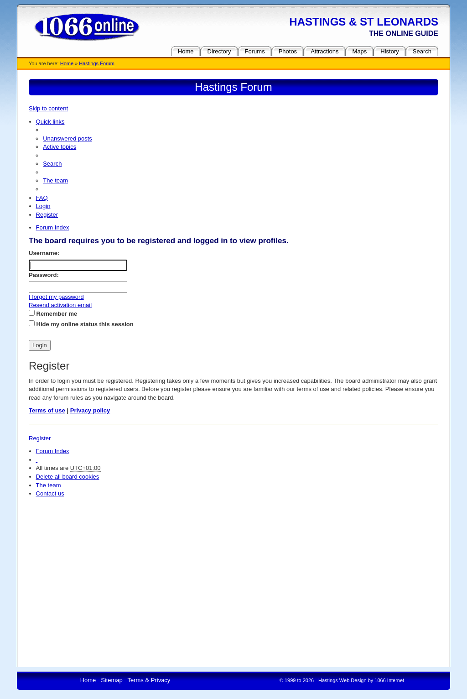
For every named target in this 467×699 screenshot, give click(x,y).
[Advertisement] (233, 567)
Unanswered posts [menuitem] (67, 138)
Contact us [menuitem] (50, 493)
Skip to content (48, 108)
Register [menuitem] (47, 214)
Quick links (50, 121)
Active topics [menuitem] (59, 146)
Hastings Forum (96, 63)
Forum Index (52, 451)
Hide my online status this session (81, 324)
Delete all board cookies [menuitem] (67, 476)
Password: (44, 274)
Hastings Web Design (342, 680)
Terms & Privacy (148, 680)
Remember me (53, 313)
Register (40, 438)
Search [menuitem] (52, 163)
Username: (44, 253)
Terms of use (47, 410)
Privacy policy (90, 410)
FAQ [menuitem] (42, 197)
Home (66, 63)
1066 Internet (389, 680)
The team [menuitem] (55, 180)
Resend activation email (60, 305)
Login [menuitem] (43, 206)
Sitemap (112, 680)
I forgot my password (56, 296)
